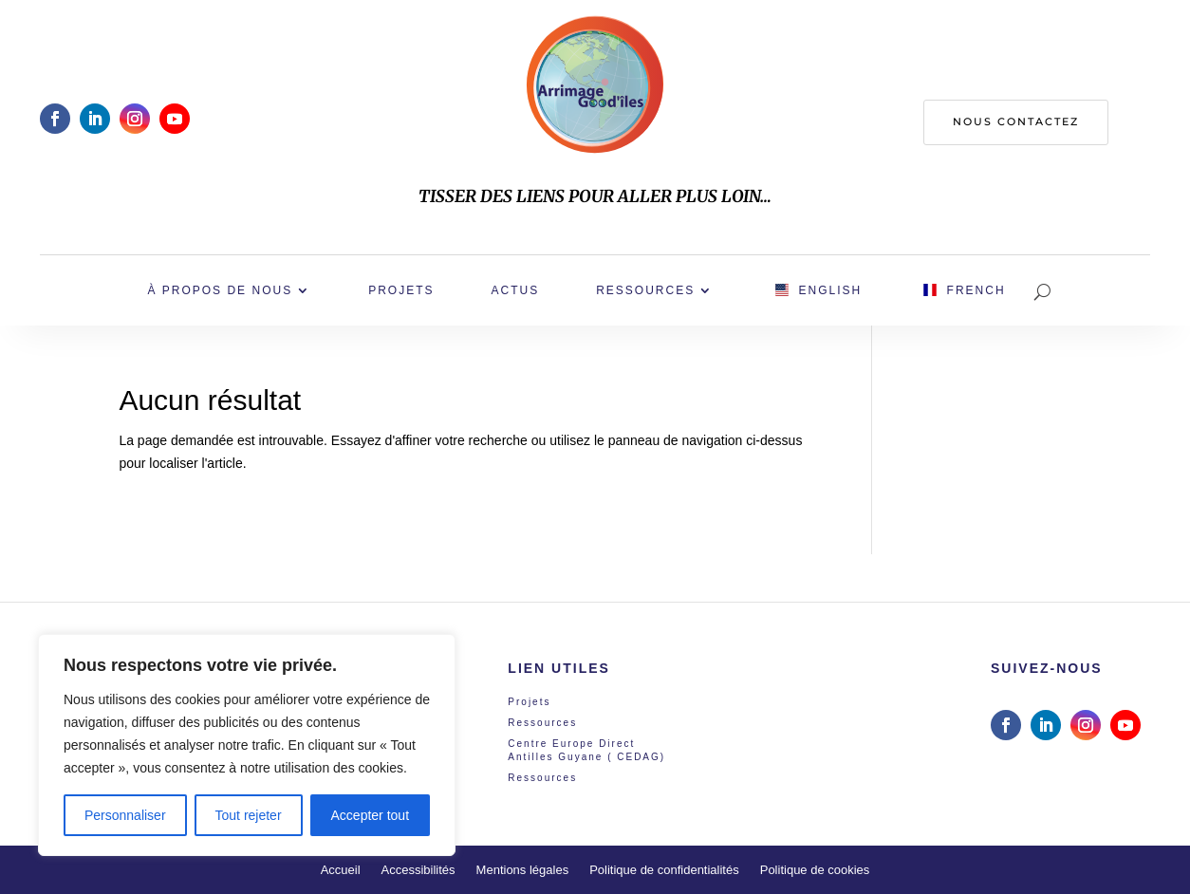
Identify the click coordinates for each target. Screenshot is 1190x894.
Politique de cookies (815, 870)
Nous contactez (1016, 121)
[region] (247, 745)
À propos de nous (219, 290)
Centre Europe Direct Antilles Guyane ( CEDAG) (586, 750)
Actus (515, 290)
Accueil (341, 870)
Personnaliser (125, 815)
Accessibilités (418, 870)
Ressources (645, 290)
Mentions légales (522, 870)
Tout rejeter (248, 815)
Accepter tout (370, 815)
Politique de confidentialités (664, 870)
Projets (401, 290)
